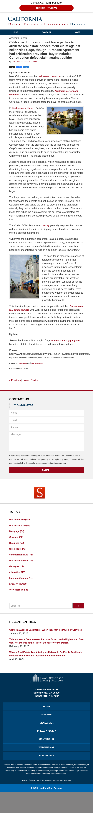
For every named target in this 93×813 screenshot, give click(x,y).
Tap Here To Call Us (47, 8)
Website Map (46, 767)
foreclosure (18, 554)
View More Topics (19, 597)
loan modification (21, 584)
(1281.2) (45, 229)
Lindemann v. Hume (23, 111)
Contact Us (46, 758)
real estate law (38, 367)
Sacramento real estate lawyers (27, 313)
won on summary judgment (67, 344)
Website (46, 731)
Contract (16, 542)
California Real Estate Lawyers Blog (46, 21)
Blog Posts (46, 776)
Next (36, 383)
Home (15, 32)
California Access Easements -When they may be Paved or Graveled (43, 639)
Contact (46, 32)
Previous (15, 383)
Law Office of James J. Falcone (58, 801)
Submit (46, 473)
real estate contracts (49, 76)
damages (17, 572)
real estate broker (22, 566)
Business (17, 548)
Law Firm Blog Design (45, 809)
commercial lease (22, 560)
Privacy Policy (46, 749)
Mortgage (17, 535)
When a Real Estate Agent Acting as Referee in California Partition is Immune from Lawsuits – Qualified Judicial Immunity (46, 669)
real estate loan (20, 529)
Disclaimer (46, 740)
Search (78, 613)
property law (19, 590)
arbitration (23, 367)
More (77, 32)
